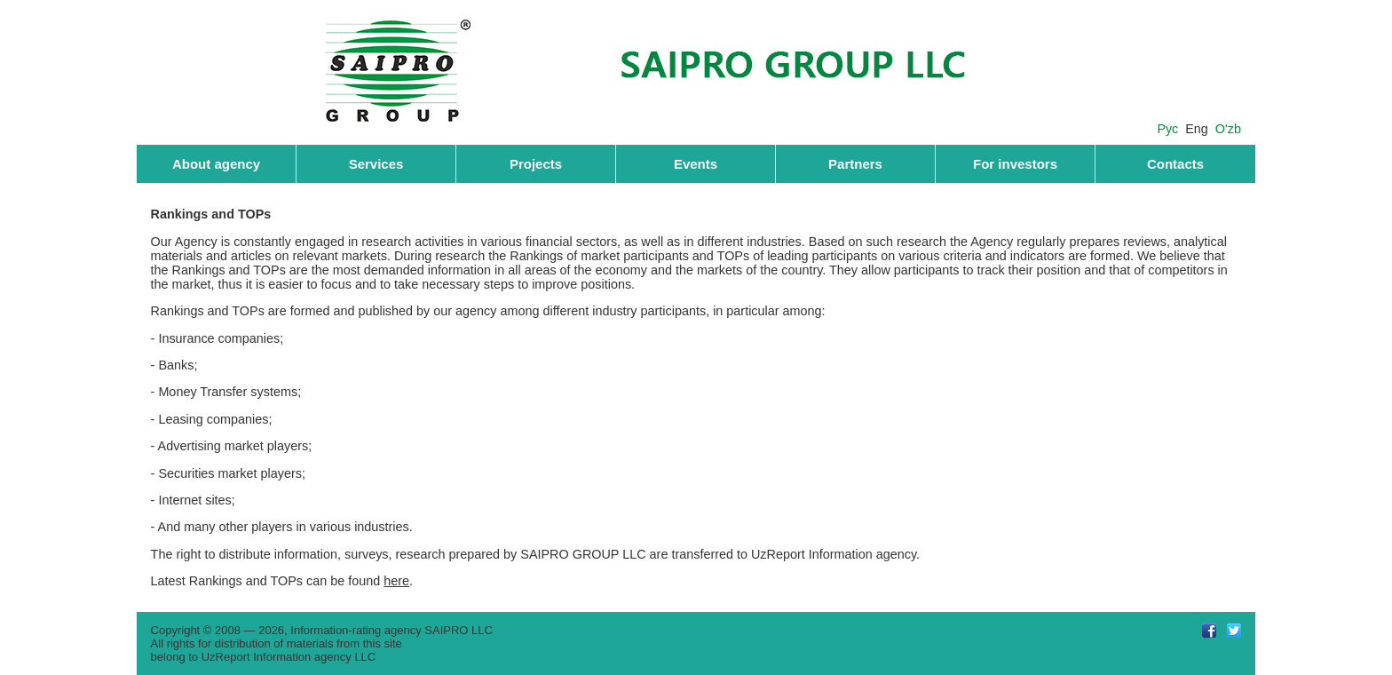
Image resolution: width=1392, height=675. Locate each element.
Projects (536, 163)
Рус (1167, 129)
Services (376, 163)
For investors (1015, 163)
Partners (855, 163)
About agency (216, 163)
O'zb (1228, 129)
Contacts (1175, 163)
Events (695, 163)
